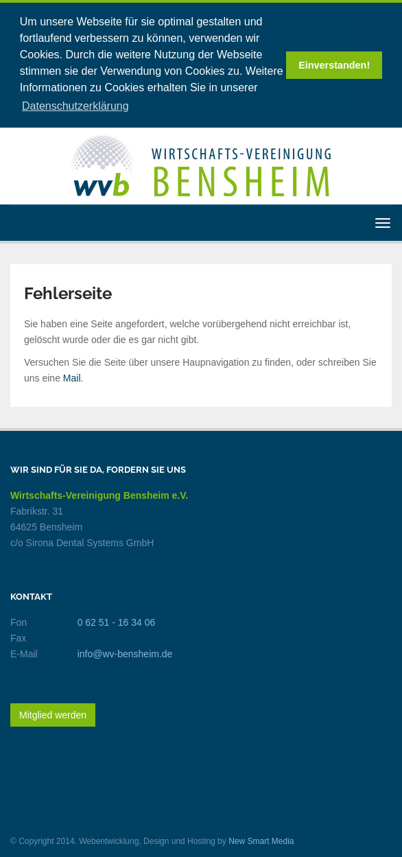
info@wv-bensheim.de (125, 651)
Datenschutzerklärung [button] (75, 106)
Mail (72, 376)
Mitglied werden (52, 712)
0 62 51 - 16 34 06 (117, 620)
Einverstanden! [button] (334, 65)
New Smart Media (261, 839)
